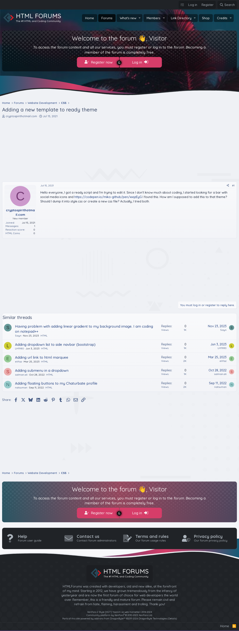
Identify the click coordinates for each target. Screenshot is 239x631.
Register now (99, 62)
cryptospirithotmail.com (21, 115)
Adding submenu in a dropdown (41, 369)
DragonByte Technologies (153, 616)
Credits (222, 18)
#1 (233, 184)
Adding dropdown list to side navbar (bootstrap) (55, 343)
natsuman (21, 386)
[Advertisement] (119, 149)
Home (89, 18)
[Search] (227, 5)
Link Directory (181, 18)
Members (153, 18)
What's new (128, 18)
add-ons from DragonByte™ (110, 616)
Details (172, 616)
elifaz (18, 360)
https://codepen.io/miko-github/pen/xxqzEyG (108, 196)
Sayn (18, 334)
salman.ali (21, 373)
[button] (139, 18)
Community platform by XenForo (119, 613)
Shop (206, 18)
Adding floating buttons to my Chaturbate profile (56, 382)
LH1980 (19, 347)
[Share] (228, 184)
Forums (106, 18)
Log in (140, 62)
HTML (44, 334)
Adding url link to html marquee (41, 356)
